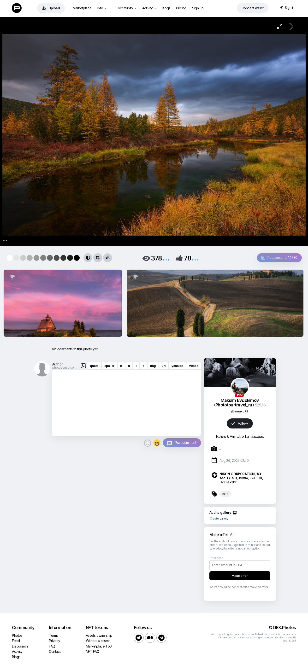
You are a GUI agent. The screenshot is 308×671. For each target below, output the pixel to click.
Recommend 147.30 (279, 257)
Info (101, 8)
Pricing (181, 8)
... (166, 257)
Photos (17, 635)
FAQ (52, 646)
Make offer (240, 576)
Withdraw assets (98, 641)
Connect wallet (253, 8)
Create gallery (219, 518)
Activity (149, 8)
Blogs (166, 8)
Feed (16, 641)
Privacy (54, 641)
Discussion (20, 646)
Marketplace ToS (99, 646)
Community (126, 8)
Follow (239, 423)
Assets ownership (99, 635)
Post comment (185, 442)
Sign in (287, 7)
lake (225, 494)
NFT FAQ (92, 651)
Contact (54, 651)
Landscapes (254, 436)
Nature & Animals (228, 436)
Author (57, 364)
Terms (53, 635)
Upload (51, 8)
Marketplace (82, 8)
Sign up (197, 8)
